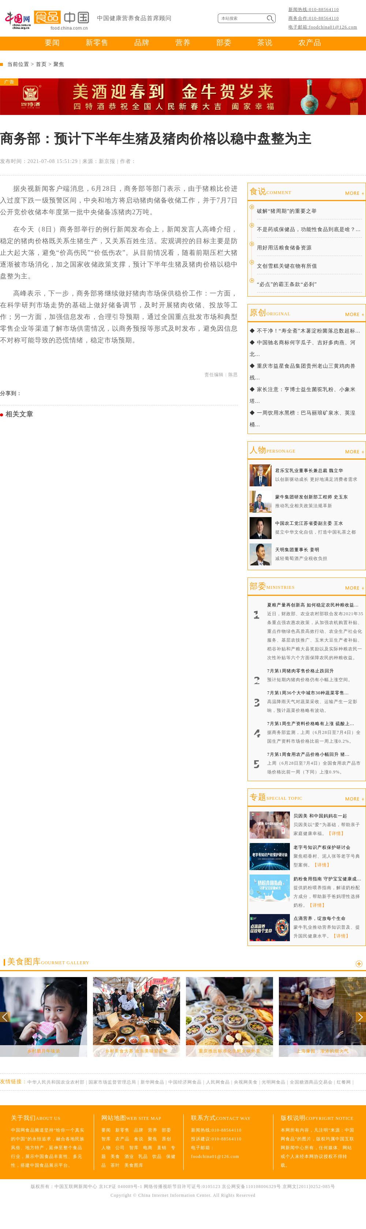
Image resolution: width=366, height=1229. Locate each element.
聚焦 (58, 64)
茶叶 (115, 1165)
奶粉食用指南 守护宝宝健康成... (327, 878)
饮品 (157, 1156)
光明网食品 (273, 1082)
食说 (270, 191)
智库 (106, 1138)
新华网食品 (152, 1082)
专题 (276, 797)
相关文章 (19, 414)
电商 (148, 1147)
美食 (115, 1156)
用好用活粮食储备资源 (284, 247)
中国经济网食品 (185, 1082)
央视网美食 (246, 1082)
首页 (41, 64)
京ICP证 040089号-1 (120, 1186)
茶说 (265, 42)
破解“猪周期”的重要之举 (287, 211)
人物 (273, 449)
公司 (120, 1147)
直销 (162, 1147)
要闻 (52, 42)
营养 (183, 42)
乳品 (143, 1156)
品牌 (142, 42)
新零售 (97, 42)
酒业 (129, 1156)
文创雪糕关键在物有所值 (287, 266)
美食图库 (48, 961)
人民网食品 (218, 1082)
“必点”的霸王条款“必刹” (287, 284)
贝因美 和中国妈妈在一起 (320, 815)
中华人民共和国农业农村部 (56, 1082)
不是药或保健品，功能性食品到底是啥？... (309, 229)
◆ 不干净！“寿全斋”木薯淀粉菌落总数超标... (305, 331)
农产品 (309, 42)
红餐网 (344, 1082)
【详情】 (336, 833)
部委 (224, 42)
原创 (270, 312)
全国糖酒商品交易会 (311, 1082)
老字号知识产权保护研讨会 (322, 847)
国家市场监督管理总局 (112, 1082)
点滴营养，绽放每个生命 (320, 918)
